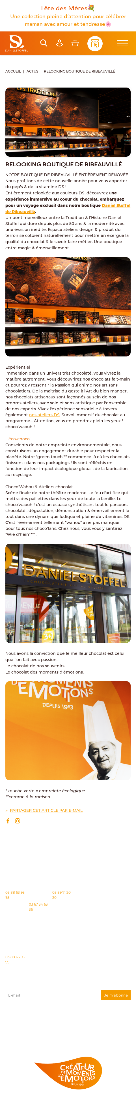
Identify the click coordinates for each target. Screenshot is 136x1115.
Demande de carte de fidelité (102, 1037)
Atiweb (123, 1106)
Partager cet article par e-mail (46, 811)
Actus (32, 71)
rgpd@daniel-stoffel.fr (102, 1022)
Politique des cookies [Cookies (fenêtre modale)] (25, 1106)
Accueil (13, 71)
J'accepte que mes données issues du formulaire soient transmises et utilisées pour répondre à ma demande (68, 1016)
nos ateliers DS (44, 415)
